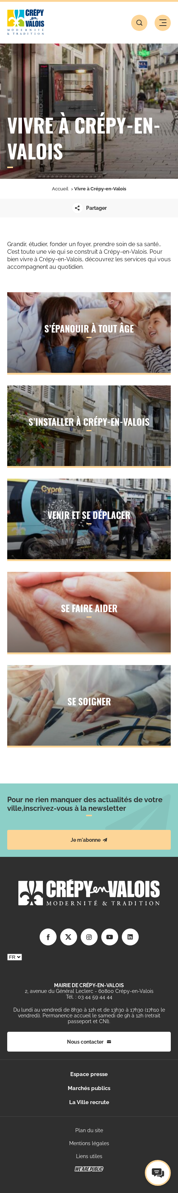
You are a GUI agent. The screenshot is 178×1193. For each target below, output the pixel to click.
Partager (89, 208)
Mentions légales (89, 1143)
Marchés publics (89, 1088)
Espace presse (89, 1074)
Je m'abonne (89, 840)
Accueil (60, 188)
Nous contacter (89, 1042)
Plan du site (89, 1130)
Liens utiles (89, 1156)
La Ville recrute (89, 1102)
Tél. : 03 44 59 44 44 (89, 997)
